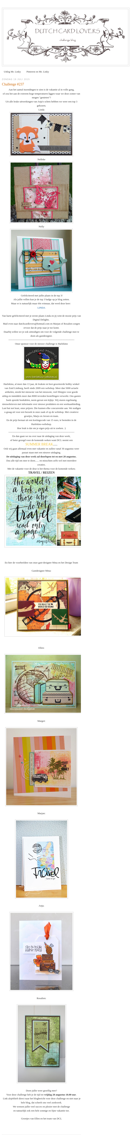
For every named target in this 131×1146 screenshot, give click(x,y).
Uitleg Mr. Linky (12, 71)
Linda (41, 109)
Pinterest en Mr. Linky (37, 71)
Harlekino (63, 343)
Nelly (41, 226)
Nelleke (41, 159)
